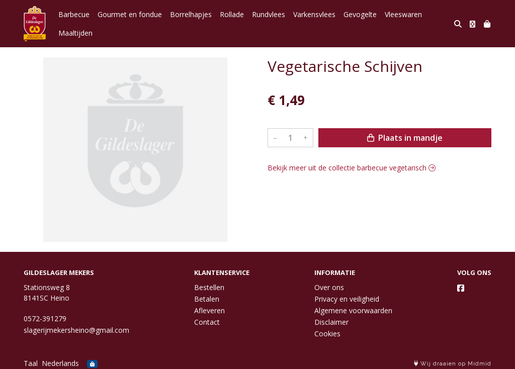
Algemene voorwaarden (353, 310)
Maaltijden (75, 33)
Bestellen (209, 287)
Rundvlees (268, 14)
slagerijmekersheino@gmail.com (76, 330)
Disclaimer (331, 322)
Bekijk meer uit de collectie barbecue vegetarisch (352, 167)
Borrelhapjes (191, 14)
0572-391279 (45, 318)
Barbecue (74, 14)
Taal (31, 363)
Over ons (329, 287)
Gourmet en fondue (130, 14)
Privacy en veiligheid (346, 299)
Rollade (232, 14)
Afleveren (209, 310)
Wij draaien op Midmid (452, 363)
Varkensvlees (314, 14)
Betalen (206, 299)
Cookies (327, 333)
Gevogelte (360, 14)
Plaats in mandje (405, 137)
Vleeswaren (403, 14)
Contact (207, 322)
